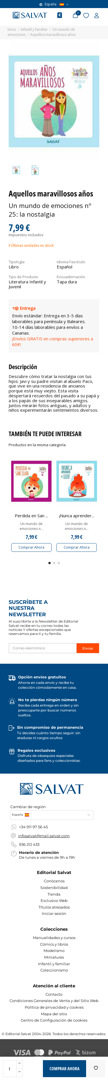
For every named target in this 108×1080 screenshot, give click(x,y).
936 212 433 (29, 844)
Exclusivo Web (54, 900)
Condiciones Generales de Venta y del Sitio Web (54, 1000)
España (54, 4)
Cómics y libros (54, 944)
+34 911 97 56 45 (33, 827)
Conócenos (54, 881)
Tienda (54, 894)
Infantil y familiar (54, 963)
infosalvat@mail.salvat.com (44, 835)
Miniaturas (54, 957)
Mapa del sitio (54, 1014)
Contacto (54, 994)
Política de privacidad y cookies (54, 1007)
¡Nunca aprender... (76, 515)
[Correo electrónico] (43, 648)
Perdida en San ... (31, 515)
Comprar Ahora (31, 547)
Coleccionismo (54, 970)
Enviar (87, 648)
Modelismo (54, 950)
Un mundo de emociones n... (31, 526)
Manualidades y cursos (54, 937)
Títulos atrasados (54, 907)
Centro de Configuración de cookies (54, 1020)
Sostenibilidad (54, 887)
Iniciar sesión (54, 913)
